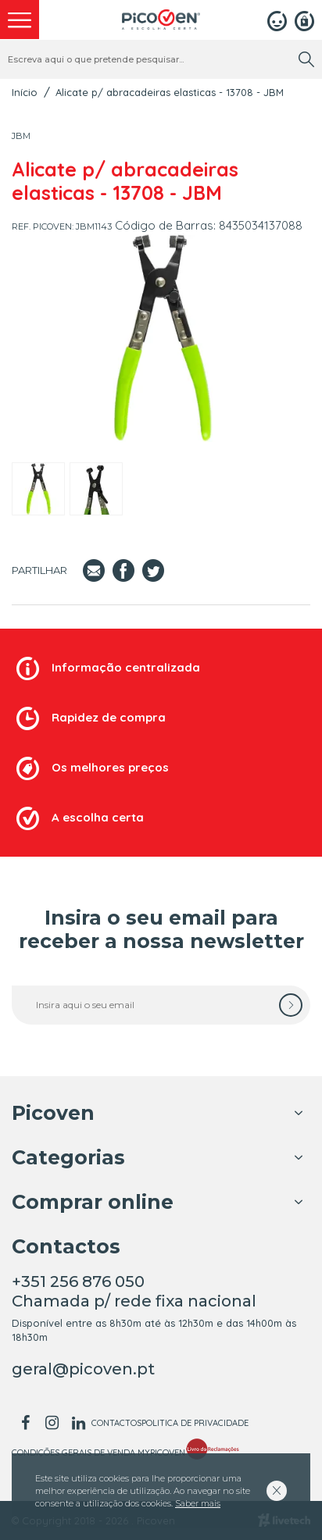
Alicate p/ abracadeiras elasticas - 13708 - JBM (169, 92)
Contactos (116, 1422)
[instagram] (51, 1423)
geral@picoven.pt (83, 1369)
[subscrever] (290, 1005)
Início (25, 92)
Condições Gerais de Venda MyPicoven (98, 1452)
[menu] (19, 19)
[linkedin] (78, 1423)
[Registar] (304, 19)
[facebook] (25, 1423)
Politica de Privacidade (195, 1422)
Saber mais (197, 1503)
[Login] (277, 19)
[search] (306, 59)
